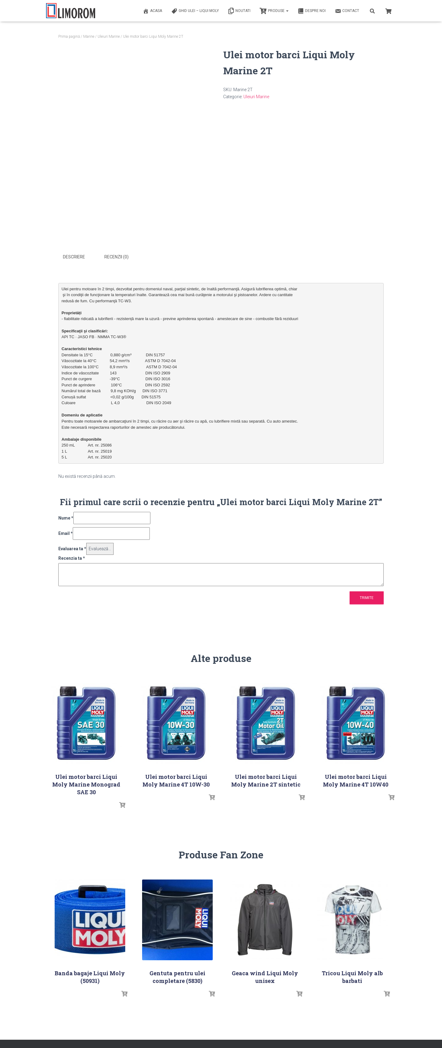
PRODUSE (274, 11)
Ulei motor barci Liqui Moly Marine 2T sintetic (265, 780)
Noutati (239, 11)
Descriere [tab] (74, 256)
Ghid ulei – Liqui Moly (195, 11)
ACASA (152, 11)
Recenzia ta (71, 557)
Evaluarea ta (72, 548)
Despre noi (312, 11)
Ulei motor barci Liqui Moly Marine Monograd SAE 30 (86, 784)
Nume (65, 517)
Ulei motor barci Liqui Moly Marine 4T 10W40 (355, 780)
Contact (347, 11)
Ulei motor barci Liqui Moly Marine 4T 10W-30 (176, 780)
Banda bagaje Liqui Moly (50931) (90, 976)
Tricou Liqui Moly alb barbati (352, 976)
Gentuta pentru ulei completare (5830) (177, 976)
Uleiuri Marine (109, 36)
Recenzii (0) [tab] (116, 256)
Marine (88, 36)
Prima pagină (69, 36)
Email (65, 533)
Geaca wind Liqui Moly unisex (265, 976)
